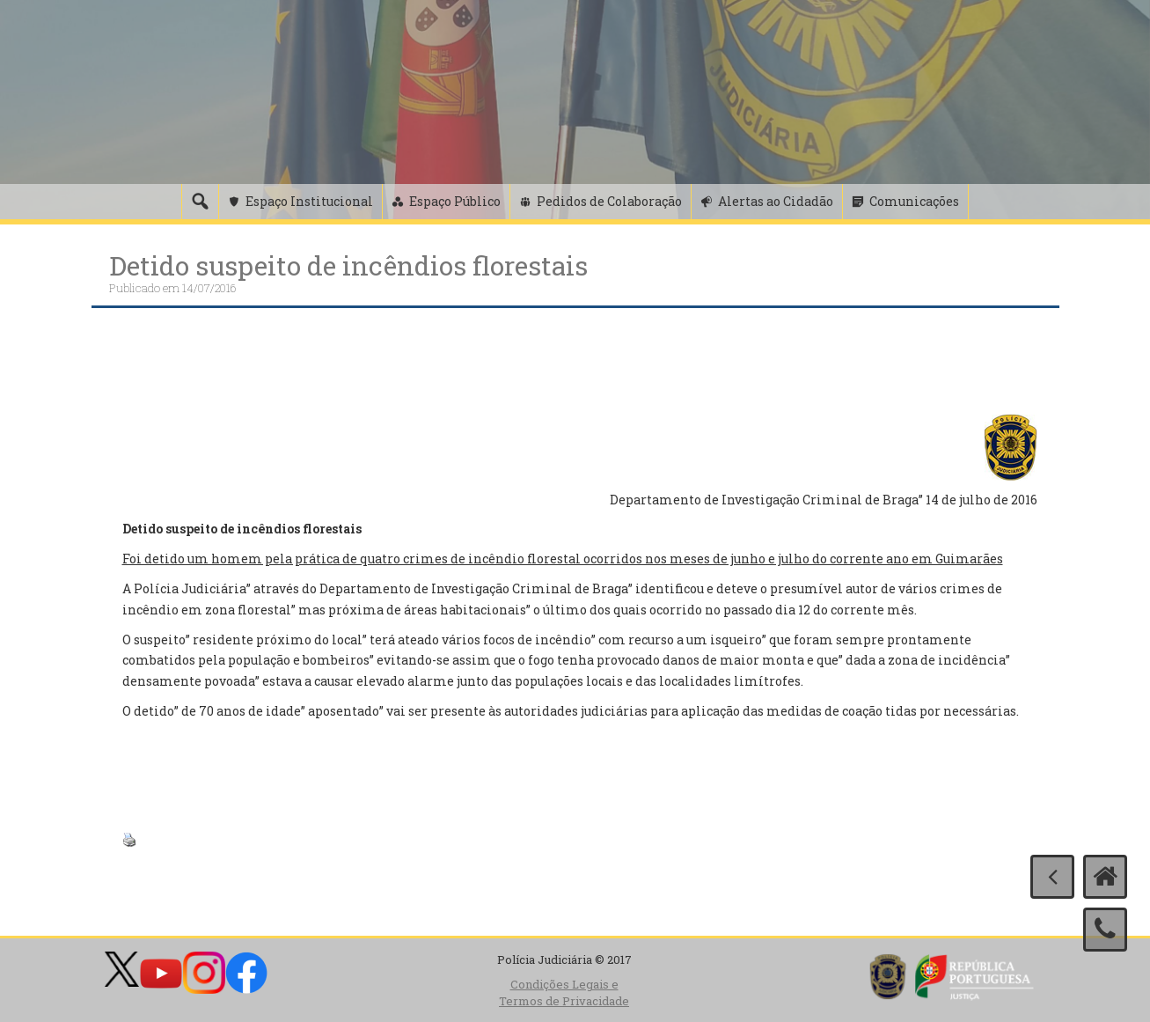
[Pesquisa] (199, 201)
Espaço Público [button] (455, 201)
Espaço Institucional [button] (309, 201)
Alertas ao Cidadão (775, 201)
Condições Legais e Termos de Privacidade (564, 992)
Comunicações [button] (914, 201)
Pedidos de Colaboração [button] (609, 201)
